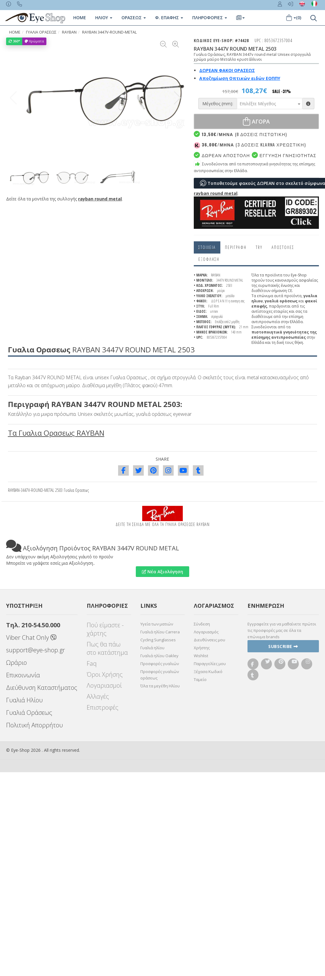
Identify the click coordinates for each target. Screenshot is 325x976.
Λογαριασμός (206, 632)
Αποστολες (283, 247)
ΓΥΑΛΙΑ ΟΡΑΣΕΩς (41, 32)
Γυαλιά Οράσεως (29, 712)
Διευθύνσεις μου (209, 640)
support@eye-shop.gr (35, 650)
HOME (14, 32)
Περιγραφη (236, 247)
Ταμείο (200, 679)
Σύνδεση (202, 624)
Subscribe (283, 646)
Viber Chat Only (31, 637)
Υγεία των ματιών (156, 624)
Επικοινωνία (23, 675)
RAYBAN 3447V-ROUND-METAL (109, 32)
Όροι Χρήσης (105, 674)
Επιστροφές (102, 707)
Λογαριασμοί (104, 685)
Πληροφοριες (209, 17)
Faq (92, 663)
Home (79, 17)
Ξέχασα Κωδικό (208, 671)
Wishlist (201, 655)
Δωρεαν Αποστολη (222, 155)
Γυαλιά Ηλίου (24, 700)
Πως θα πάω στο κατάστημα (107, 648)
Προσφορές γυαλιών (159, 663)
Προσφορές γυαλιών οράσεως (159, 675)
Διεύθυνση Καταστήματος (41, 687)
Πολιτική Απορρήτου (34, 725)
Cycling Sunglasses (158, 640)
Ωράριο (16, 662)
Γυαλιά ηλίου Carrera (160, 632)
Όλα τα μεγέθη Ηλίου (160, 686)
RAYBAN (69, 32)
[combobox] (269, 103)
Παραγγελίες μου (210, 663)
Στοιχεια (207, 247)
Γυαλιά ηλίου (152, 647)
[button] (177, 98)
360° (14, 41)
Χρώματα (34, 41)
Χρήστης (202, 647)
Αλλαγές (98, 696)
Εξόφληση (208, 259)
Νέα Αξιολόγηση (162, 571)
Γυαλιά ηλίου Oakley (159, 655)
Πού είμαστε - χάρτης (105, 629)
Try (259, 247)
